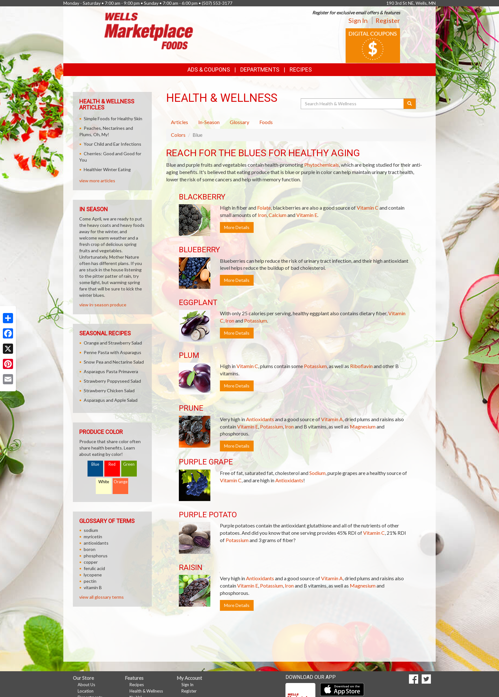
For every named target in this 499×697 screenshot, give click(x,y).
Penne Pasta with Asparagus (112, 352)
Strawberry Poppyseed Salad (112, 381)
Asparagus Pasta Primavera (111, 371)
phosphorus (96, 555)
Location (86, 691)
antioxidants (96, 543)
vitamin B (93, 587)
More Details (237, 227)
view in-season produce (102, 304)
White (103, 481)
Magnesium (363, 426)
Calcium (277, 215)
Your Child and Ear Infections (112, 144)
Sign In (358, 20)
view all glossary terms (101, 597)
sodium (91, 530)
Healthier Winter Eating (107, 169)
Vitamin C (367, 208)
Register (388, 20)
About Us (86, 684)
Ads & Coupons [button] (208, 69)
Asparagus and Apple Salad (110, 400)
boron (89, 549)
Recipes (301, 69)
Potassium (255, 320)
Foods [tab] (266, 122)
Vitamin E (306, 215)
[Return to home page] (148, 30)
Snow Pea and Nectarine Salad (114, 362)
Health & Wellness (146, 691)
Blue (95, 464)
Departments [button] (259, 69)
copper (91, 562)
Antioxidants (260, 419)
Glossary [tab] (239, 122)
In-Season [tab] (209, 122)
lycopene (93, 574)
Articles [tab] (179, 122)
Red (112, 464)
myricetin (93, 536)
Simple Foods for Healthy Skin (113, 118)
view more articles (97, 180)
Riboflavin (361, 366)
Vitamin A (332, 419)
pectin (90, 581)
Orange (121, 481)
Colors (178, 135)
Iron (262, 215)
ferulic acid (94, 568)
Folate (264, 208)
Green (129, 464)
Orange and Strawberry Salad (113, 342)
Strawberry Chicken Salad (109, 390)
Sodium (317, 473)
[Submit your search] (410, 103)
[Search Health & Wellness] (352, 103)
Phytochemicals (321, 165)
